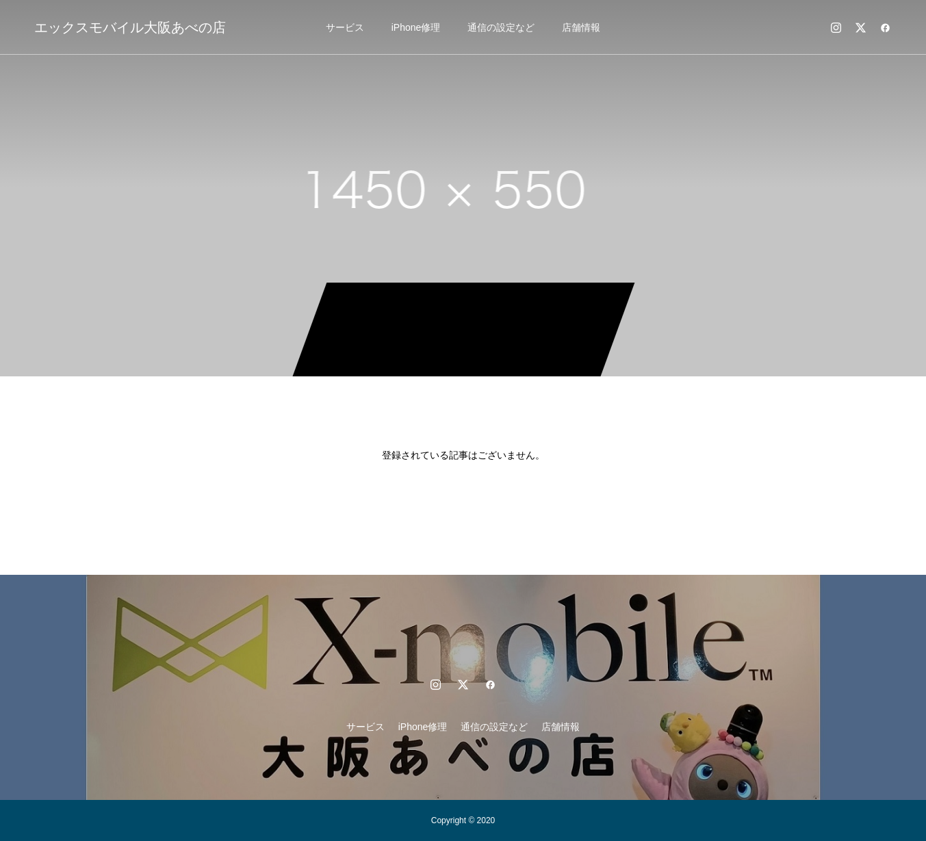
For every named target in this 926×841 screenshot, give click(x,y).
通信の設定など (501, 27)
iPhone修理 (416, 27)
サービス (345, 27)
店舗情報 (581, 27)
